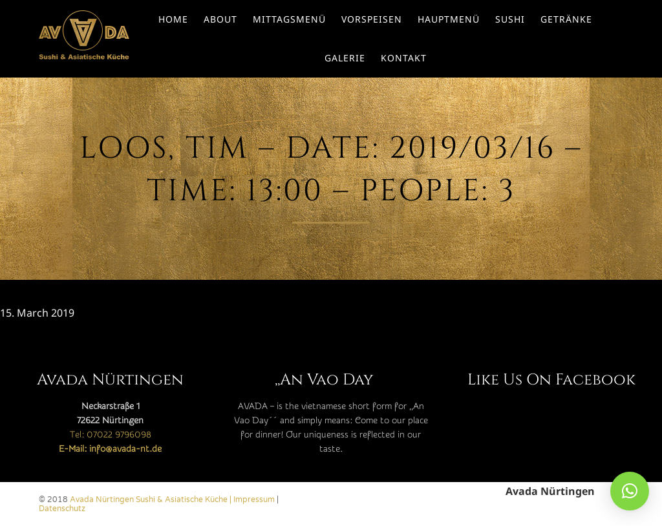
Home (173, 19)
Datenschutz (62, 508)
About (220, 19)
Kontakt (404, 58)
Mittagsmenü (289, 19)
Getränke (566, 19)
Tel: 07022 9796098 (110, 435)
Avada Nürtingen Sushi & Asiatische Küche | (151, 499)
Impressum (254, 499)
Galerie (345, 58)
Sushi (510, 19)
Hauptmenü (449, 19)
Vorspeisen (371, 19)
